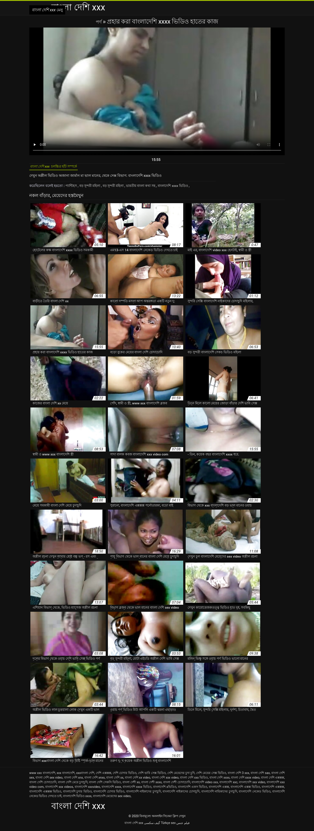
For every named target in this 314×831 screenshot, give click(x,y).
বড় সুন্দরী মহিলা (93, 188)
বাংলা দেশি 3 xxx (238, 775)
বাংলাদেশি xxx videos (59, 789)
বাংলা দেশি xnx (73, 780)
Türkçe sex (168, 825)
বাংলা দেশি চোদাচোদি (42, 784)
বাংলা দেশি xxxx (219, 780)
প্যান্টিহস (72, 188)
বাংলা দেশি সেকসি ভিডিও (105, 784)
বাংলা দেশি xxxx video (245, 780)
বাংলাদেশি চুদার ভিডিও (77, 794)
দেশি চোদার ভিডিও (125, 775)
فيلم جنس (182, 825)
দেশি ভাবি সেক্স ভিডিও (152, 775)
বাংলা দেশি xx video (137, 780)
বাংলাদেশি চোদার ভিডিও (108, 794)
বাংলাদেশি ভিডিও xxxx (77, 798)
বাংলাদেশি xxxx (111, 789)
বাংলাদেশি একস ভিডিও (192, 789)
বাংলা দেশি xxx (133, 825)
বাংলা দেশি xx (114, 780)
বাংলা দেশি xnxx (94, 780)
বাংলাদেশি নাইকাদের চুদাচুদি (143, 794)
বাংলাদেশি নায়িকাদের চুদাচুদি (219, 794)
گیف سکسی (152, 825)
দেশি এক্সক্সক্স (103, 775)
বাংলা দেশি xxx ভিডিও (194, 780)
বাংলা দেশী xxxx (151, 784)
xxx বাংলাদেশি (66, 775)
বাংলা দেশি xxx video (165, 780)
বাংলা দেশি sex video (49, 780)
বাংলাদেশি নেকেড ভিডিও (254, 794)
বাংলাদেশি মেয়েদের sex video (112, 798)
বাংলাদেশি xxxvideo (87, 789)
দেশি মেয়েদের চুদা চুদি (181, 775)
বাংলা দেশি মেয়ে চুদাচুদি (73, 784)
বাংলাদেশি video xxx (205, 784)
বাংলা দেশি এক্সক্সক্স (272, 780)
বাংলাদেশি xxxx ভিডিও (183, 188)
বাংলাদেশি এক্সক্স (219, 789)
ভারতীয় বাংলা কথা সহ (148, 188)
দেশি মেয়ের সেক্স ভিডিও (211, 775)
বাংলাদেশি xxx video (252, 784)
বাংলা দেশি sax (260, 775)
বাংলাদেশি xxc (228, 784)
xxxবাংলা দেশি (85, 775)
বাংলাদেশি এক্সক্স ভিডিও (245, 789)
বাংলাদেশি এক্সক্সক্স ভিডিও (45, 794)
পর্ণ (99, 21)
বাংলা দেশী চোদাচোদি (176, 784)
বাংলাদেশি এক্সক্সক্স (273, 789)
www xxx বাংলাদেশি (42, 775)
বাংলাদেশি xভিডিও (164, 789)
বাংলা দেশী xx (131, 784)
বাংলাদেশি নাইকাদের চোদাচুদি (181, 794)
